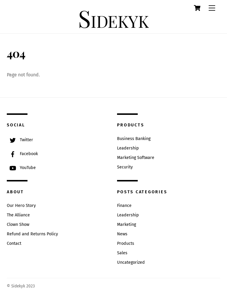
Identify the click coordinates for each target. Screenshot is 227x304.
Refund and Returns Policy (32, 234)
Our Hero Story (21, 205)
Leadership (128, 148)
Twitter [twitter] (20, 139)
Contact (14, 243)
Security (125, 167)
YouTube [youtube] (21, 167)
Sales (122, 252)
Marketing (126, 224)
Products (125, 243)
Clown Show (18, 224)
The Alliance (18, 215)
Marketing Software (135, 157)
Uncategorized (131, 262)
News (122, 234)
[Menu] (212, 8)
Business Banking (133, 138)
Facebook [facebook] (22, 153)
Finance (124, 205)
